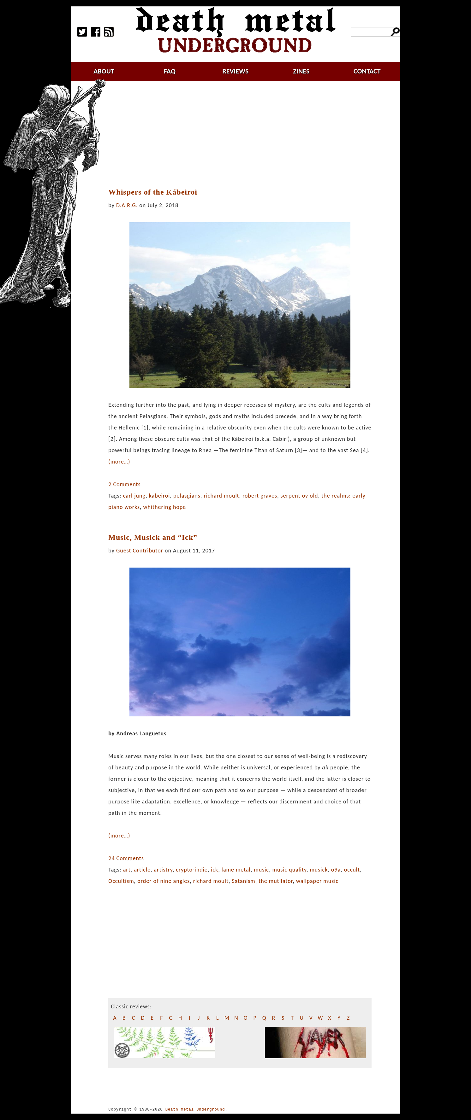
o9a (336, 869)
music (261, 869)
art (127, 869)
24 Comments (126, 858)
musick (319, 869)
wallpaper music (317, 881)
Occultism (121, 881)
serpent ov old (299, 495)
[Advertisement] (241, 134)
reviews (235, 71)
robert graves (259, 495)
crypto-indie (192, 869)
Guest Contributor (139, 550)
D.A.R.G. (127, 205)
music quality (289, 869)
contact (367, 71)
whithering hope (164, 507)
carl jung (134, 495)
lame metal (236, 869)
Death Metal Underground (195, 1109)
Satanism (243, 881)
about (103, 71)
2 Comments (124, 484)
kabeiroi (159, 495)
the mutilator (276, 881)
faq (170, 71)
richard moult (221, 495)
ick (214, 869)
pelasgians (186, 495)
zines (301, 71)
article (142, 869)
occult (352, 869)
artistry (163, 869)
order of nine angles (163, 881)
